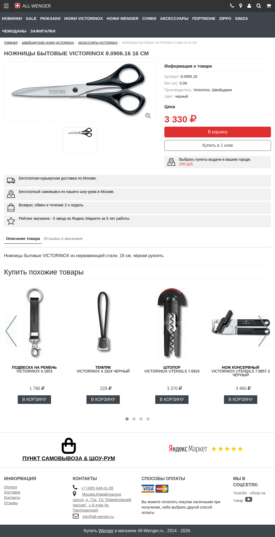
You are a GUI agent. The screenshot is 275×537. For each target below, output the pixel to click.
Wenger (106, 530)
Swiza (241, 18)
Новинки (12, 18)
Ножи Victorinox (83, 18)
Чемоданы (14, 31)
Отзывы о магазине (70, 240)
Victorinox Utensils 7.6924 (172, 369)
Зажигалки (43, 31)
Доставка (12, 492)
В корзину (217, 132)
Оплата (10, 487)
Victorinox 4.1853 (34, 369)
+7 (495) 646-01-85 (97, 488)
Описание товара (25, 240)
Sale (31, 18)
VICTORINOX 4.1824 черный (103, 369)
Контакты (12, 497)
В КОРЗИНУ (34, 399)
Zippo (225, 18)
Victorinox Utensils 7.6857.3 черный (240, 371)
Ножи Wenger (122, 18)
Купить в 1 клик (217, 145)
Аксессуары (174, 18)
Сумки (149, 18)
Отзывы (11, 503)
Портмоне (203, 18)
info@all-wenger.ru (98, 516)
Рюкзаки (50, 18)
